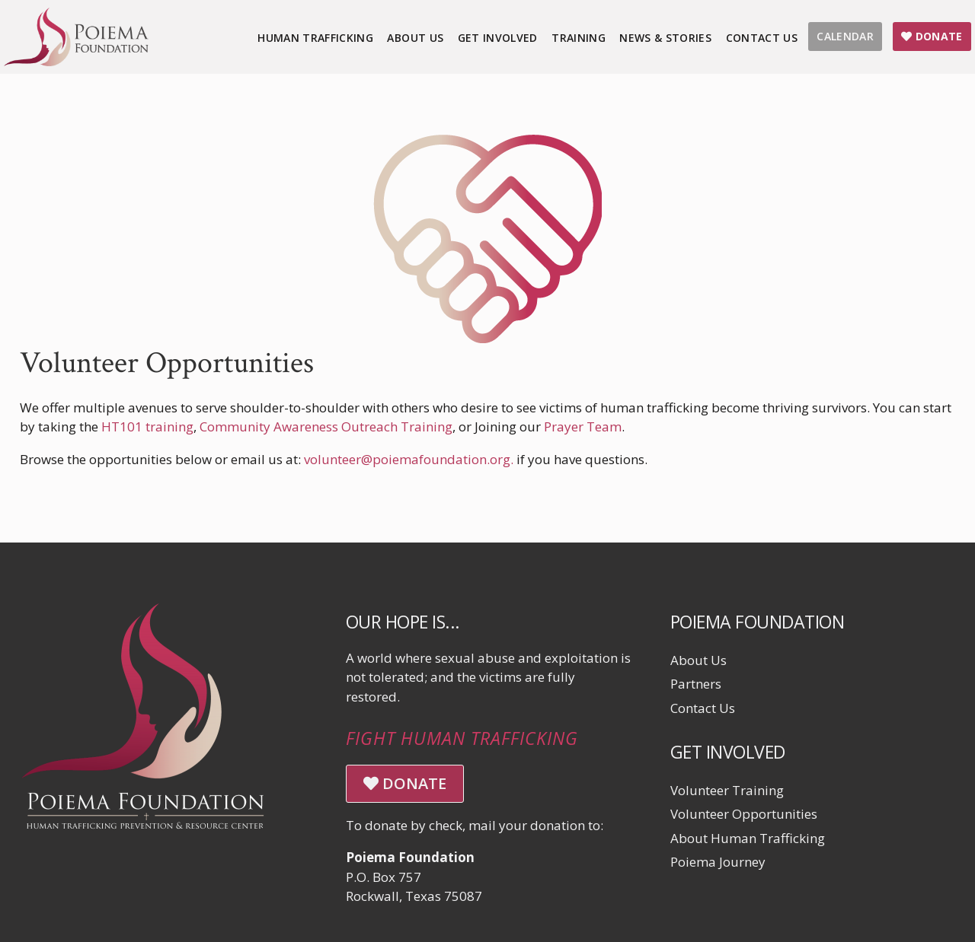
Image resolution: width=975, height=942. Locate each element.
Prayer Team (583, 426)
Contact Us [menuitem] (762, 37)
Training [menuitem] (578, 37)
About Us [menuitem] (415, 37)
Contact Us (702, 708)
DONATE (404, 783)
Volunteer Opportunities (743, 814)
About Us (698, 660)
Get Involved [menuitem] (498, 37)
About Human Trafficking (747, 838)
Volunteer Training (727, 790)
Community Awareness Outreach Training (326, 426)
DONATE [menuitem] (932, 36)
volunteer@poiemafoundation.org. (408, 459)
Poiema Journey (718, 861)
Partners (695, 683)
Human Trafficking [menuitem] (315, 37)
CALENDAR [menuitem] (845, 36)
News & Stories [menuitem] (665, 37)
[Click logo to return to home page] (76, 61)
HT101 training (147, 426)
